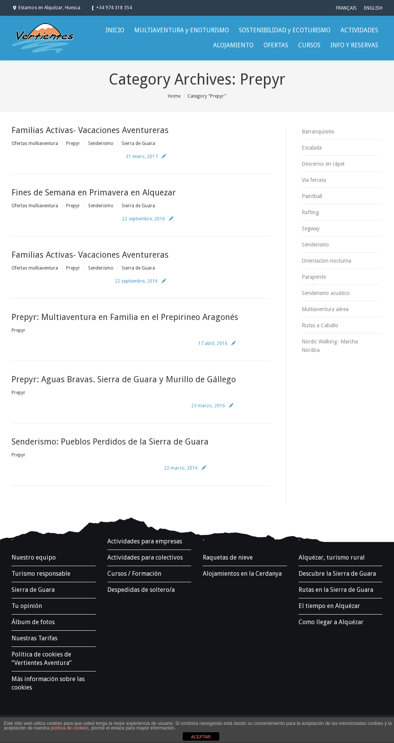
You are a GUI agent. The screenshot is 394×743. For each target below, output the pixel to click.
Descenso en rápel (323, 164)
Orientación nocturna (326, 261)
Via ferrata (314, 180)
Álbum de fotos (33, 622)
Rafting (310, 212)
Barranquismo (318, 131)
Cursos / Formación (134, 573)
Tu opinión (27, 606)
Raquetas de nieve (228, 557)
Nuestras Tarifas (34, 638)
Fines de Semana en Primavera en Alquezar (94, 192)
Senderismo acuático (326, 293)
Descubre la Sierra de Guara (337, 573)
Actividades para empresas (144, 541)
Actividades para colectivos (145, 557)
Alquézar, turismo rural (332, 557)
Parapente (314, 277)
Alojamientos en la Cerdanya (242, 573)
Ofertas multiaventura (35, 143)
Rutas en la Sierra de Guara (336, 589)
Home (174, 96)
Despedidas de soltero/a (141, 589)
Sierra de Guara (138, 143)
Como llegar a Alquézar (331, 622)
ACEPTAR (200, 737)
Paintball (312, 196)
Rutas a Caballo (320, 325)
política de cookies (69, 728)
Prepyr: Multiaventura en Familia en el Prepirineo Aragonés (125, 317)
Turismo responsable (41, 573)
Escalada (312, 148)
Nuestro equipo (34, 557)
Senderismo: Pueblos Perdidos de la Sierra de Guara (110, 441)
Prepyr (73, 143)
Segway (311, 228)
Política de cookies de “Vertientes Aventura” (42, 658)
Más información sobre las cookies (48, 683)
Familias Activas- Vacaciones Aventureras (90, 130)
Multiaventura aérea (325, 309)
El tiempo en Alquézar (329, 606)
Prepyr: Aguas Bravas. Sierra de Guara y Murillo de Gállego (124, 379)
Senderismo (101, 143)
